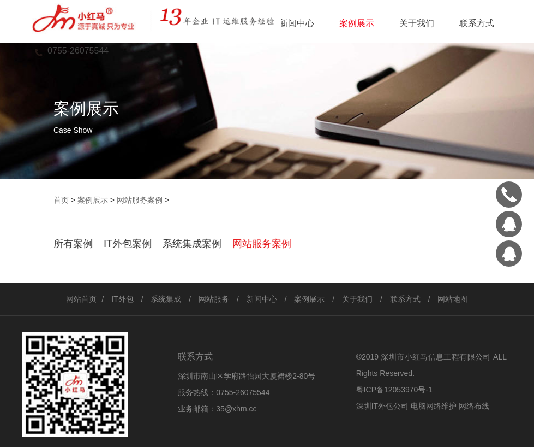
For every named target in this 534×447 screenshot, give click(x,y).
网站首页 (81, 299)
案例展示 (356, 23)
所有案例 (73, 243)
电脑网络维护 (434, 406)
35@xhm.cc (236, 408)
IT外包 (122, 299)
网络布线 (474, 406)
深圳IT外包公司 (382, 406)
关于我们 (416, 23)
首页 (61, 200)
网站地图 (452, 299)
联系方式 (476, 23)
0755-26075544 (242, 392)
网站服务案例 (140, 200)
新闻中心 (296, 23)
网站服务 (214, 299)
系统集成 (166, 299)
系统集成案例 (192, 243)
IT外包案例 (128, 243)
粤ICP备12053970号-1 (394, 389)
